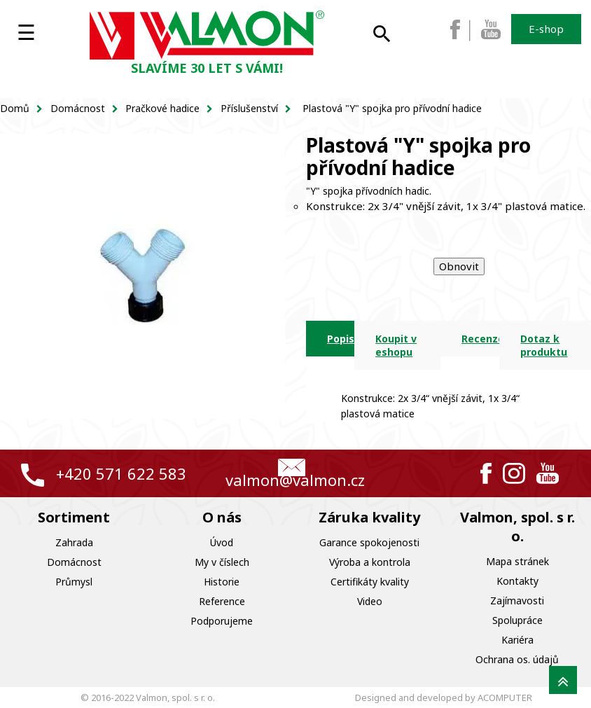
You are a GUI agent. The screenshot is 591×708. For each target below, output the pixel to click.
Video (369, 601)
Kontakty (517, 581)
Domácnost (74, 562)
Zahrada (74, 542)
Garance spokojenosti (369, 542)
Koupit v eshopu (396, 345)
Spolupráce (517, 620)
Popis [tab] (340, 338)
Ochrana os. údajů (517, 659)
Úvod (221, 542)
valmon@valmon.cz (295, 479)
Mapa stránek (517, 561)
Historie (221, 581)
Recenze (480, 338)
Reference (222, 601)
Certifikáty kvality (370, 581)
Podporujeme (221, 620)
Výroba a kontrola (369, 562)
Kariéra (517, 639)
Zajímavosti (517, 600)
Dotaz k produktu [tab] (543, 345)
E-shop (546, 29)
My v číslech (222, 562)
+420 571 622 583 (121, 473)
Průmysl (73, 581)
